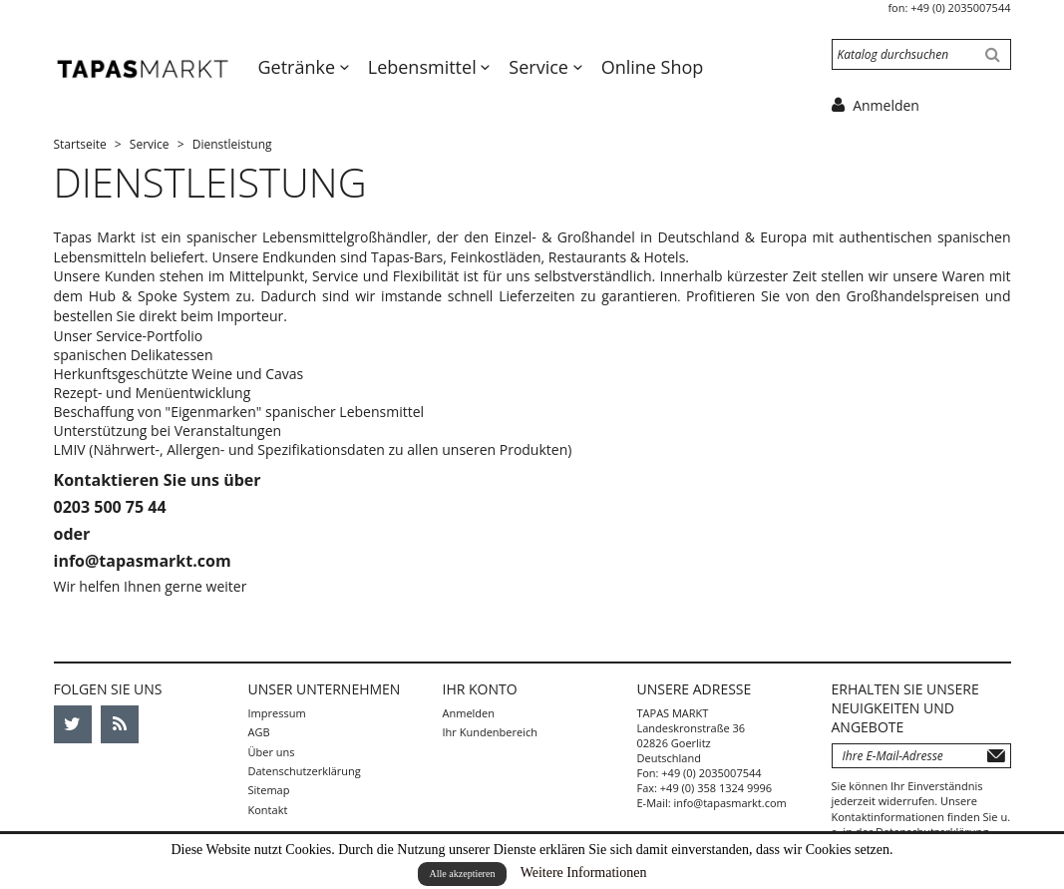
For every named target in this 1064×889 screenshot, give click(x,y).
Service (540, 67)
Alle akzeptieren (463, 873)
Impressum (277, 712)
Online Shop (652, 67)
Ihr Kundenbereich (490, 731)
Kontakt (268, 809)
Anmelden (469, 712)
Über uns (271, 751)
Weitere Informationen (584, 872)
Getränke (299, 67)
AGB (259, 731)
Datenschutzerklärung (304, 770)
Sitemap (269, 789)
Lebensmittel (425, 67)
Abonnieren (996, 755)
